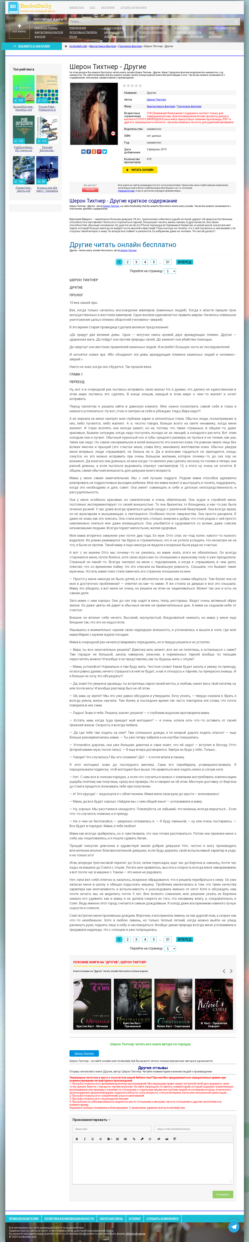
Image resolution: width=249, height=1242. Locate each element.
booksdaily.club (33, 7)
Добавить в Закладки (32, 46)
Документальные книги (118, 36)
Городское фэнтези (189, 106)
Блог (93, 7)
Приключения (77, 28)
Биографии (108, 7)
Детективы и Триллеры (83, 32)
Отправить (222, 1194)
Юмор (142, 36)
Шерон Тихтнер (156, 99)
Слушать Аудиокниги (133, 7)
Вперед (184, 262)
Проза (73, 36)
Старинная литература (187, 32)
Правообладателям (24, 1218)
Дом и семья (181, 28)
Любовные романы (46, 28)
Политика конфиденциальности (69, 1218)
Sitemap (135, 1218)
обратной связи (135, 1233)
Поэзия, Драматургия (222, 28)
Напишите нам (126, 190)
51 (168, 262)
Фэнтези (40, 36)
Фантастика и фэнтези (49, 32)
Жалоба (90, 189)
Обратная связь (111, 1218)
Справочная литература (188, 36)
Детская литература (151, 28)
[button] (76, 1139)
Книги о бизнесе (114, 28)
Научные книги (113, 32)
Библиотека (76, 7)
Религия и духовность (153, 32)
